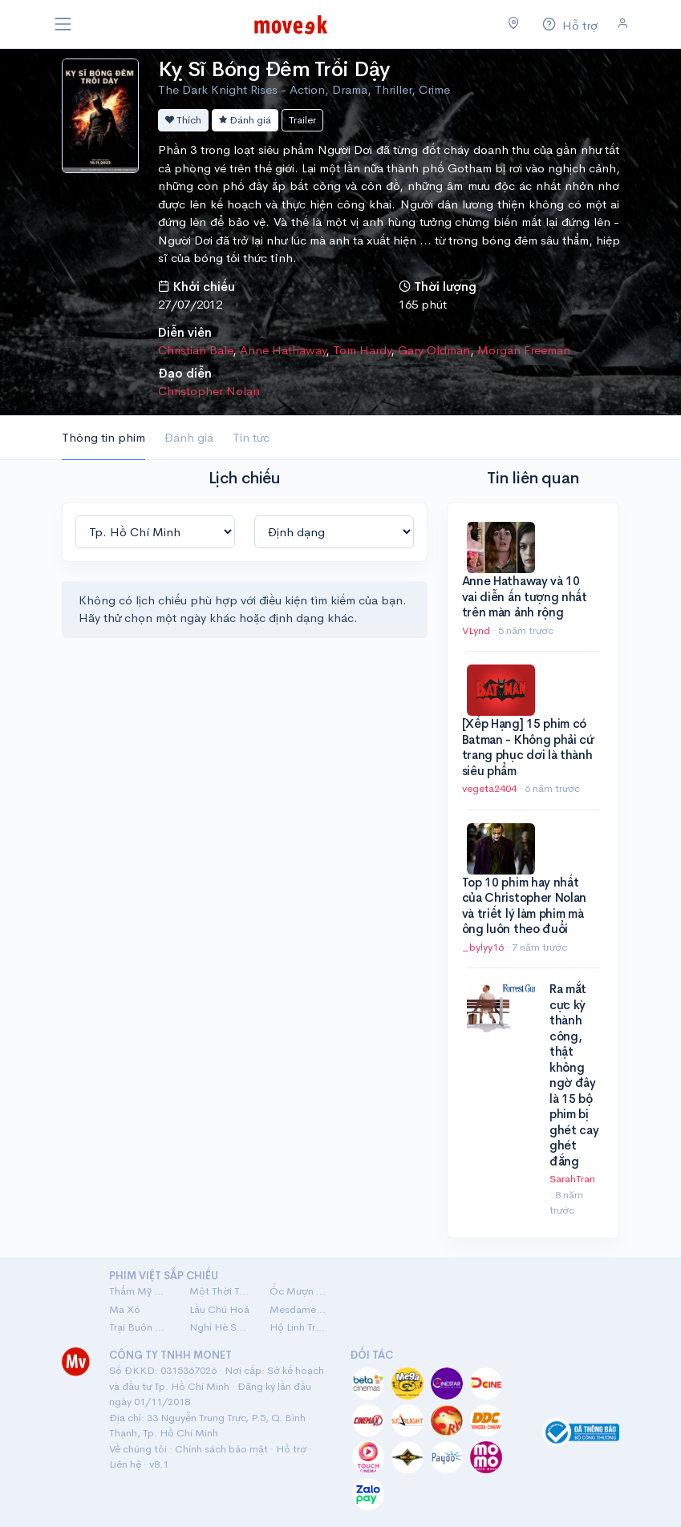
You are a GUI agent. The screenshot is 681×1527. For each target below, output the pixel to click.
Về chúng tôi (138, 1449)
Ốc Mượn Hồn (300, 1291)
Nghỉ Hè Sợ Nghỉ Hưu (219, 1327)
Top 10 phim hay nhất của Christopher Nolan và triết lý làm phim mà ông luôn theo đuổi (524, 906)
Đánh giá (245, 120)
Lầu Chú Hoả (219, 1309)
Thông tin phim (103, 437)
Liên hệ (125, 1464)
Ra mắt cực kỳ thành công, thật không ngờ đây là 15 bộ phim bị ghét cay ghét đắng (574, 1075)
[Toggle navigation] (63, 24)
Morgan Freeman (523, 350)
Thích (183, 120)
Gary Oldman (434, 350)
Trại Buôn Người (139, 1327)
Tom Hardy (362, 350)
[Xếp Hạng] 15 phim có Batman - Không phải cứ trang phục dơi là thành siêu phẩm (528, 747)
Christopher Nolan (209, 390)
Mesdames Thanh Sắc (300, 1309)
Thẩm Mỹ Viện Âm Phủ (139, 1291)
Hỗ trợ (291, 1449)
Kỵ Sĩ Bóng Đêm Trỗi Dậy (274, 69)
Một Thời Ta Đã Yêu (219, 1291)
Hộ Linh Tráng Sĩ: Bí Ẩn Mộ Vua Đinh (300, 1327)
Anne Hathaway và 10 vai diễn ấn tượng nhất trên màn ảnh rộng (524, 596)
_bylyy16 (484, 947)
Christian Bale (195, 350)
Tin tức (251, 437)
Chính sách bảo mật (221, 1449)
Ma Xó (124, 1309)
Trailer (302, 120)
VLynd (477, 630)
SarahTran (572, 1179)
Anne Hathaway (283, 350)
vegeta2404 (490, 788)
